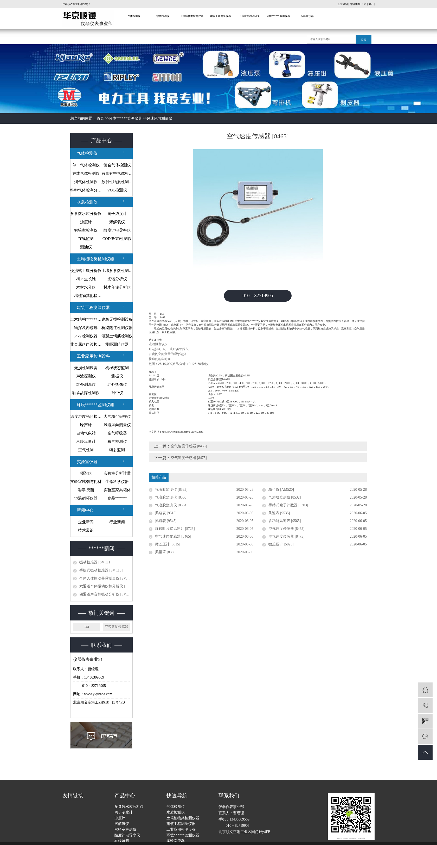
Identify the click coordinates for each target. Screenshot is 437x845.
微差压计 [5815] (167, 544)
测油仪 (86, 247)
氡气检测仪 (117, 441)
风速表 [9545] (166, 521)
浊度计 (86, 222)
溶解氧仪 (117, 222)
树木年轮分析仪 (117, 287)
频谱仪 (86, 473)
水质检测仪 (162, 16)
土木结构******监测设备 (85, 319)
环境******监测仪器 (278, 16)
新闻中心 (85, 510)
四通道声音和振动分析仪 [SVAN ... (104, 594)
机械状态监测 (117, 368)
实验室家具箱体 (117, 490)
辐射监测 (117, 450)
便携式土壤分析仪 (85, 271)
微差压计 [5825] (281, 544)
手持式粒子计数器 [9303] (288, 505)
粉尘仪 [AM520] (281, 490)
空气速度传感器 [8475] (189, 458)
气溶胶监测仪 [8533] (171, 490)
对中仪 (117, 393)
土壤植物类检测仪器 (191, 16)
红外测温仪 (86, 384)
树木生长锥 (86, 279)
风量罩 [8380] (166, 552)
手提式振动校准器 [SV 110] (101, 570)
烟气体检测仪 (86, 182)
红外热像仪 (117, 384)
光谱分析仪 (117, 279)
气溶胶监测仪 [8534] (171, 505)
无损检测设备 (86, 368)
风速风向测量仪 (159, 118)
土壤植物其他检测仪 (85, 296)
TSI (86, 627)
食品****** (117, 498)
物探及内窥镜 (86, 328)
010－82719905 (257, 295)
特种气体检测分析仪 (85, 190)
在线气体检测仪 (86, 173)
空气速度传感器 (116, 627)
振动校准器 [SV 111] (95, 562)
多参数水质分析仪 (85, 214)
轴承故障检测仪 (86, 393)
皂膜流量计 (86, 441)
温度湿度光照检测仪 (85, 416)
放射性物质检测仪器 (117, 182)
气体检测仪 (133, 16)
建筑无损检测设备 (117, 319)
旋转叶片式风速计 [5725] (175, 529)
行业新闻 (117, 522)
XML (371, 4)
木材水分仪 (86, 287)
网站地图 (355, 4)
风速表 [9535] (279, 513)
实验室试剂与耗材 (85, 482)
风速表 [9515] (166, 513)
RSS (364, 4)
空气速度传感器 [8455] (189, 446)
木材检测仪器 (86, 336)
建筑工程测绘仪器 (220, 16)
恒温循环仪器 (86, 498)
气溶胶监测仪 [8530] (171, 497)
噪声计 (86, 425)
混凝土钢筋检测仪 (117, 336)
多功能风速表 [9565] (284, 521)
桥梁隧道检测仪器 (117, 328)
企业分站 (342, 4)
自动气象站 (86, 433)
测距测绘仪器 (117, 344)
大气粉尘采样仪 (117, 416)
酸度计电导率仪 (117, 230)
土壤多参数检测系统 (117, 271)
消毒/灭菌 (86, 490)
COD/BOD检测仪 (117, 239)
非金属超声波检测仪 (85, 344)
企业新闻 (86, 522)
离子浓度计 (117, 214)
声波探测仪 (86, 376)
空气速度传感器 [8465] (173, 536)
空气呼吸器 (117, 433)
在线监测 (86, 239)
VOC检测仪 (117, 190)
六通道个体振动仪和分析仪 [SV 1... (104, 586)
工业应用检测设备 (249, 16)
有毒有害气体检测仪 (117, 173)
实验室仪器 (307, 16)
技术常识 (86, 530)
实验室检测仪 (86, 230)
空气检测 (86, 450)
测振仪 (117, 376)
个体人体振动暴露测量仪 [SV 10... (104, 578)
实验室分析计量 (117, 473)
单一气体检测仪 (86, 165)
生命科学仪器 (117, 482)
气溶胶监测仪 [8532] (284, 497)
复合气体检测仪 (117, 165)
